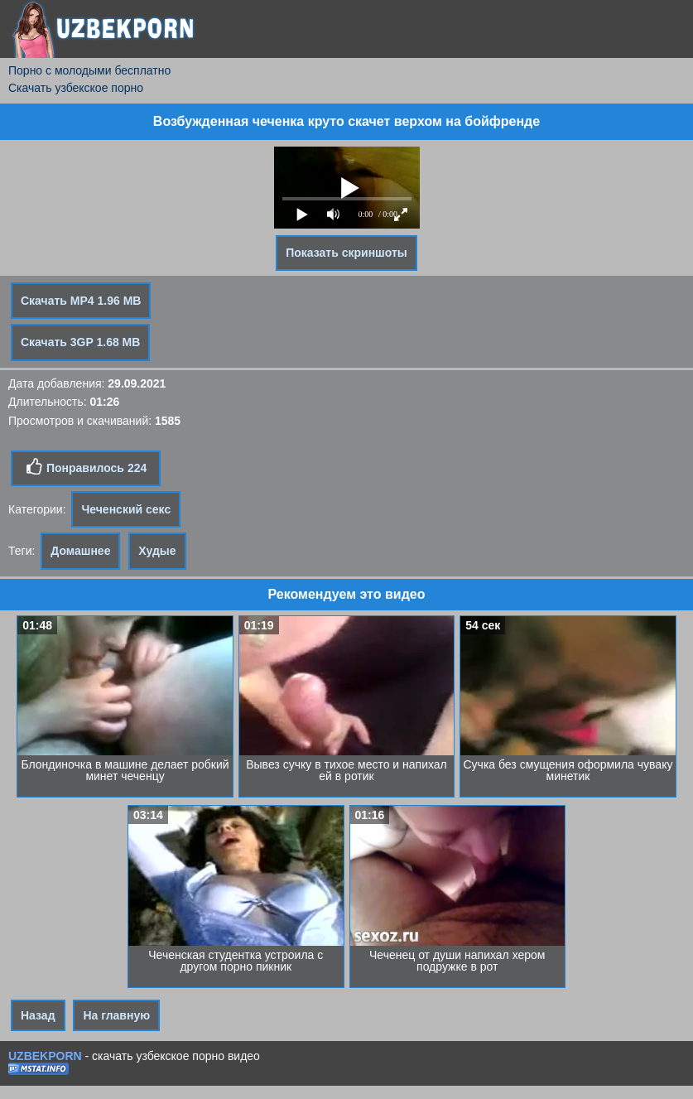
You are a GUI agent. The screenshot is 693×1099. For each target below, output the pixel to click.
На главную (116, 1015)
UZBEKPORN (45, 1056)
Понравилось (86, 467)
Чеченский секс (126, 509)
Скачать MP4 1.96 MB (81, 300)
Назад (38, 1015)
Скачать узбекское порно (75, 87)
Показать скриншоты (346, 252)
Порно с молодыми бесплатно (89, 70)
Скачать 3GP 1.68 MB (80, 342)
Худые (157, 550)
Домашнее (80, 550)
